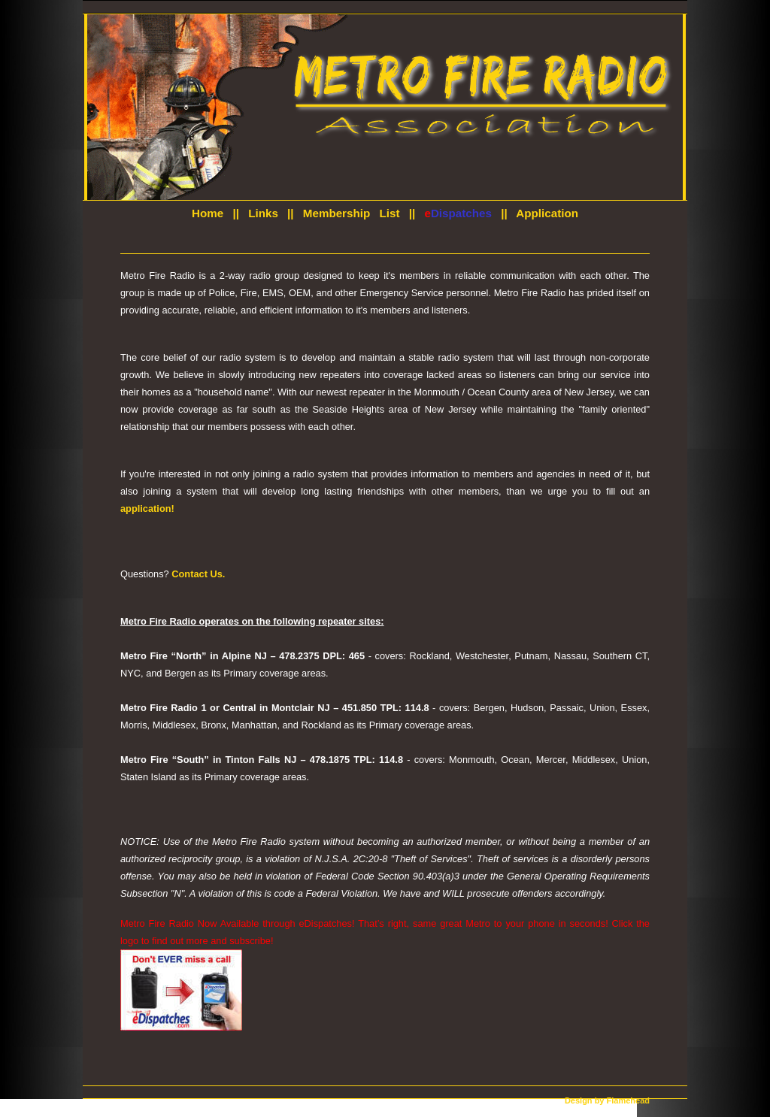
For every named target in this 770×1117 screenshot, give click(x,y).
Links (263, 213)
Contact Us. (198, 574)
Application (547, 213)
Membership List (351, 213)
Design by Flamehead (607, 1100)
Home (207, 213)
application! (147, 508)
